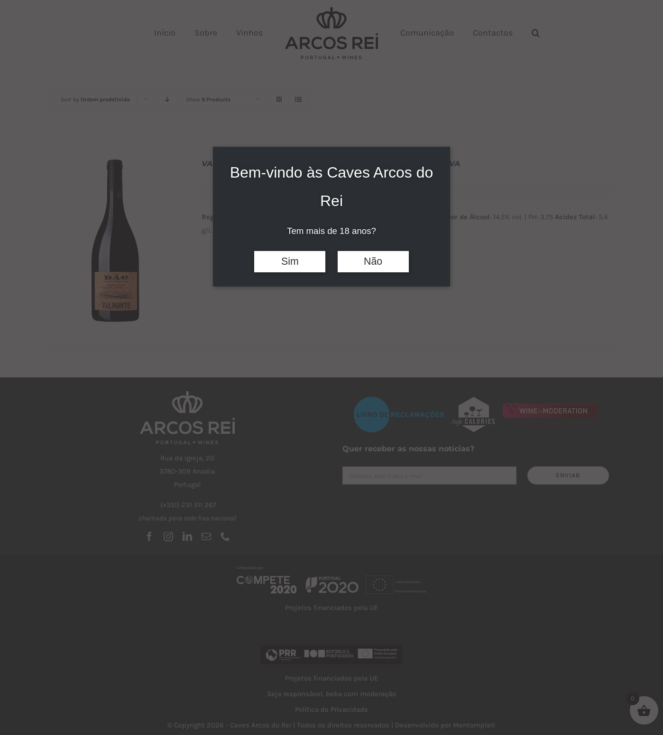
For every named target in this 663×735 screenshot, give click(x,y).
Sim (290, 261)
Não (373, 261)
